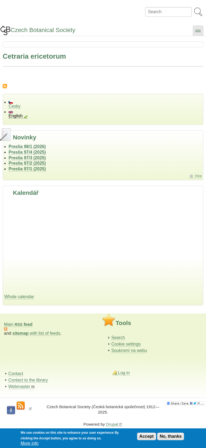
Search (118, 337)
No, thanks (171, 436)
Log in (124, 373)
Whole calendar (19, 296)
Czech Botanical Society (42, 30)
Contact (15, 373)
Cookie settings (126, 344)
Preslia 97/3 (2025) (27, 158)
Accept (146, 436)
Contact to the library (28, 380)
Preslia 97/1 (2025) (27, 169)
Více (198, 176)
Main (18, 324)
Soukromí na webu (129, 350)
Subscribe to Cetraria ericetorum (5, 86)
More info (30, 443)
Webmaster (21, 386)
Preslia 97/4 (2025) (27, 152)
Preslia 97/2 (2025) (27, 163)
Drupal (114, 424)
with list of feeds (36, 333)
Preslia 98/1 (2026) (27, 146)
